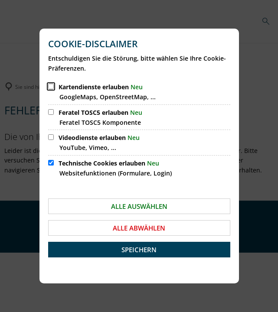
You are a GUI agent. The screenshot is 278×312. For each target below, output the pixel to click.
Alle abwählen (139, 228)
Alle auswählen (139, 206)
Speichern (139, 249)
